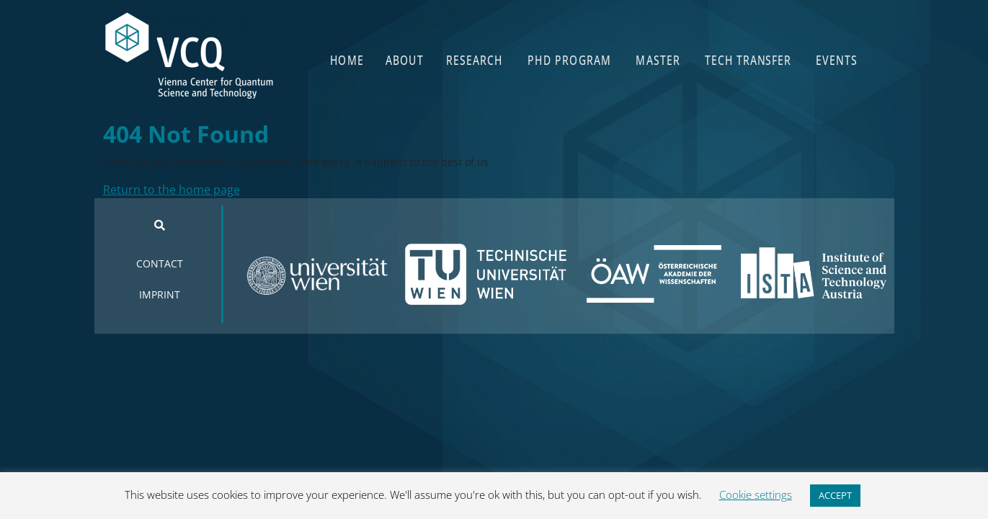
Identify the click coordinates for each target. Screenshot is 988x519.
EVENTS (837, 59)
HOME (347, 59)
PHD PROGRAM (570, 59)
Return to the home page (171, 190)
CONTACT (159, 263)
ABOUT (405, 59)
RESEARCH (475, 59)
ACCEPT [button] (835, 495)
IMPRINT (159, 294)
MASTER (658, 59)
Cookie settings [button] (755, 494)
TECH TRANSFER (748, 59)
